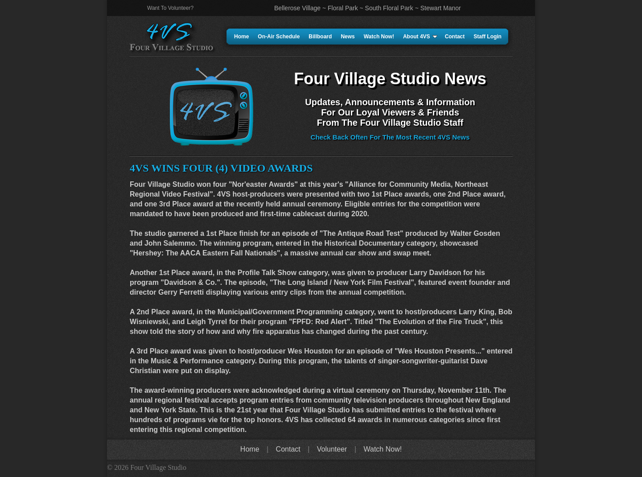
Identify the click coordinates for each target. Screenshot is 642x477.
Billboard (320, 36)
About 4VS (420, 36)
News (347, 36)
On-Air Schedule (279, 36)
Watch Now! (379, 36)
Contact (455, 36)
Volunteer (332, 449)
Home (241, 36)
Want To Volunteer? (170, 8)
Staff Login (487, 36)
